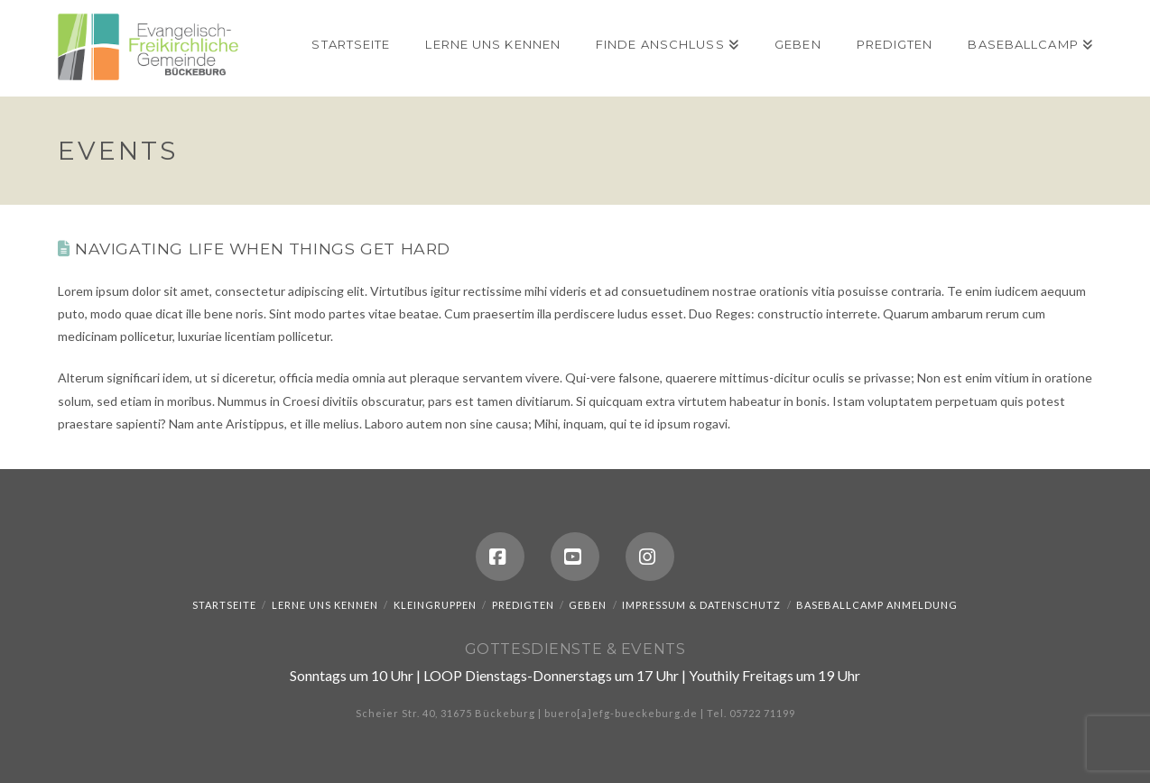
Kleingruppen (435, 605)
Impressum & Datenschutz (701, 605)
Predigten (523, 605)
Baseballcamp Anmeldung (877, 605)
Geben (588, 605)
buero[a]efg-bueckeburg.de (621, 713)
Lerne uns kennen (325, 605)
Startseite (224, 605)
